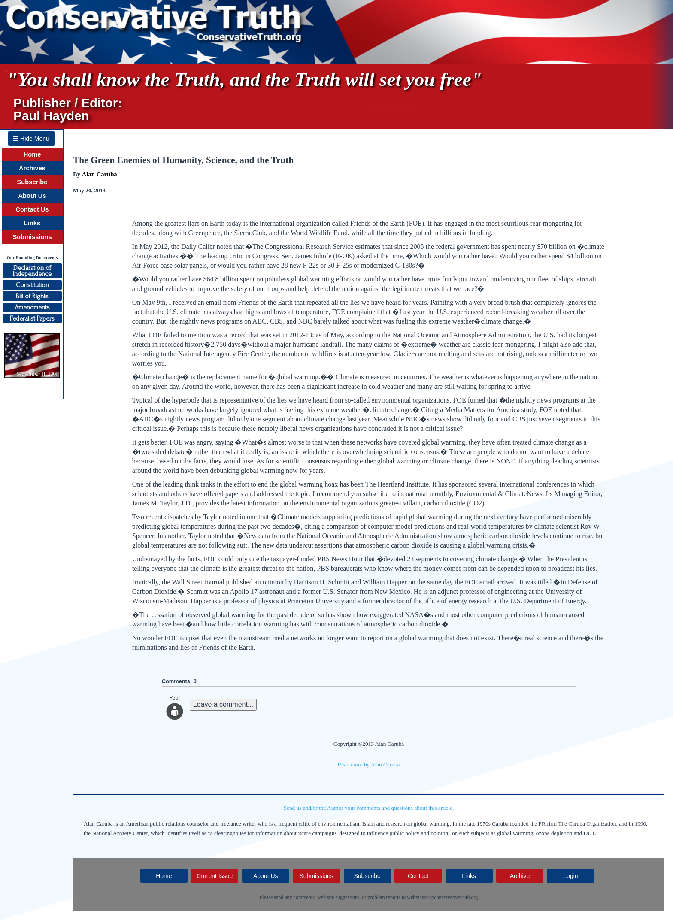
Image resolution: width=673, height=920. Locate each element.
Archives (32, 168)
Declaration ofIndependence (32, 271)
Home (32, 154)
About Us (32, 195)
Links (32, 223)
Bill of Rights (32, 296)
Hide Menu (31, 138)
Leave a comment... (223, 704)
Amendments (32, 307)
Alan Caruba (99, 174)
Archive (520, 875)
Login (570, 875)
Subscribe (32, 182)
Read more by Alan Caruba (368, 764)
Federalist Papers (32, 318)
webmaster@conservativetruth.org (442, 897)
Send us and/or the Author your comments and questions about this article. (369, 808)
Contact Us (32, 209)
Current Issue (215, 875)
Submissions (32, 236)
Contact (418, 875)
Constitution (32, 285)
